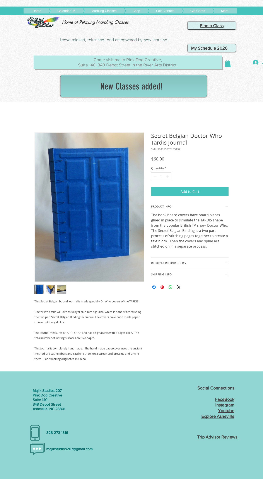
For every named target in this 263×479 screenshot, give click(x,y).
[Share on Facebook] (154, 287)
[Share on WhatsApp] (170, 287)
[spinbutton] (161, 176)
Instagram (224, 405)
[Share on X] (178, 287)
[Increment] (168, 176)
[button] (228, 63)
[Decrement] (154, 176)
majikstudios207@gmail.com (69, 449)
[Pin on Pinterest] (162, 287)
